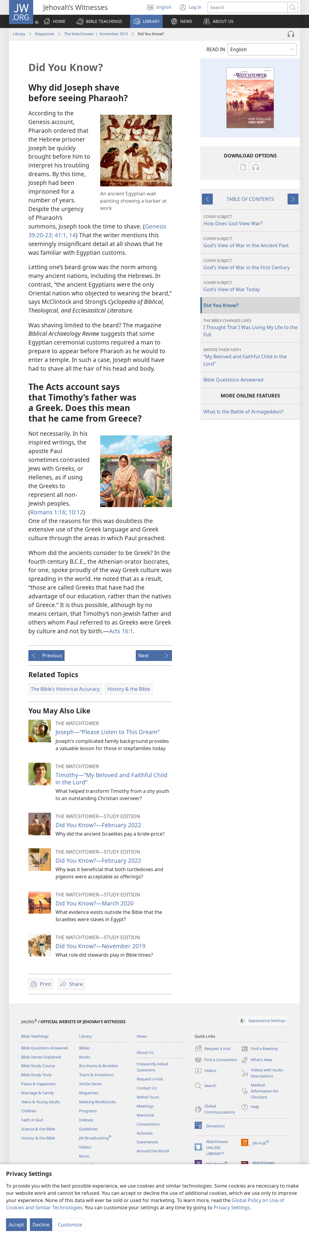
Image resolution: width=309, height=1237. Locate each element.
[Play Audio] (290, 34)
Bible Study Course (38, 1065)
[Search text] (248, 7)
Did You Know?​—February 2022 (98, 825)
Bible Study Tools (36, 1074)
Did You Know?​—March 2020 (95, 903)
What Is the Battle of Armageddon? (243, 411)
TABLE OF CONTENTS (250, 199)
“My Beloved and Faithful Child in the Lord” (250, 357)
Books (84, 1057)
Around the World (153, 1151)
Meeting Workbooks (97, 1102)
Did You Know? (221, 305)
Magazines (44, 33)
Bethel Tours (148, 1097)
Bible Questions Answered (233, 379)
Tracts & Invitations (96, 1074)
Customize (70, 1224)
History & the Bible (38, 1138)
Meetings (145, 1106)
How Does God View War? (250, 220)
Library (19, 33)
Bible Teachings (35, 1036)
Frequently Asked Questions (152, 1067)
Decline (41, 1224)
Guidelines (88, 1129)
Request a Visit (150, 1079)
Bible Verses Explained (41, 1057)
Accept (16, 1224)
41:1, (60, 235)
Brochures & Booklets (98, 1065)
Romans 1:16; (48, 512)
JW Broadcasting (95, 1138)
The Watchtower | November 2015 (96, 33)
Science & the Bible (38, 1129)
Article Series (90, 1083)
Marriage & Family (37, 1092)
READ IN (215, 49)
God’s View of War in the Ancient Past (250, 242)
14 (72, 235)
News (142, 1036)
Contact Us (147, 1088)
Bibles (84, 1048)
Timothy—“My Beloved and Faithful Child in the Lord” (111, 778)
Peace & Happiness (38, 1083)
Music (84, 1156)
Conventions (148, 1124)
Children (28, 1111)
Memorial (145, 1115)
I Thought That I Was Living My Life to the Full (250, 328)
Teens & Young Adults (40, 1102)
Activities (145, 1133)
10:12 (75, 512)
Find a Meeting (259, 1048)
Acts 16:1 (121, 631)
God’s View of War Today (250, 286)
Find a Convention (216, 1060)
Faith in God (32, 1120)
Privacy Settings (232, 1207)
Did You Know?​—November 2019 (100, 946)
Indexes (86, 1120)
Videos (85, 1147)
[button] (99, 21)
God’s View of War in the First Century (250, 264)
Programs (88, 1111)
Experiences (147, 1142)
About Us (145, 1052)
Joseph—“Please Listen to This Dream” (108, 732)
